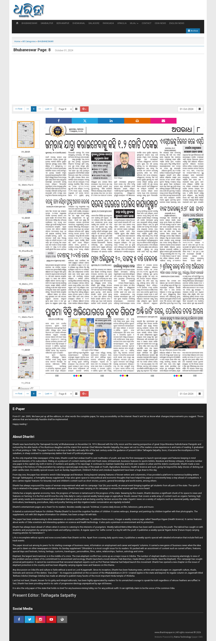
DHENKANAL (79, 23)
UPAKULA (122, 23)
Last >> (48, 109)
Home (17, 41)
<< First (18, 109)
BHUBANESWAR (29, 23)
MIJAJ (134, 23)
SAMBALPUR (47, 23)
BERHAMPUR (63, 23)
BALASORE (94, 23)
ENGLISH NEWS (176, 23)
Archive (193, 31)
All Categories (29, 41)
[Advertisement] (108, 79)
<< (27, 109)
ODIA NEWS (160, 23)
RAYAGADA (108, 23)
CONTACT (146, 23)
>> (39, 109)
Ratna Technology (182, 637)
